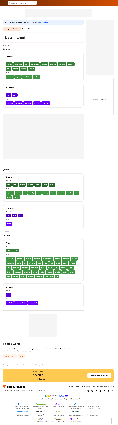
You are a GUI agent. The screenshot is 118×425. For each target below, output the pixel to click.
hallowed (19, 103)
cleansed (10, 103)
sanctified (45, 103)
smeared (61, 193)
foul (25, 193)
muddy (72, 263)
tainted (15, 68)
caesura (38, 375)
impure (18, 77)
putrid (43, 268)
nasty (39, 193)
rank (56, 268)
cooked (9, 64)
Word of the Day (38, 371)
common (10, 77)
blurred (28, 259)
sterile (9, 224)
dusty (19, 263)
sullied (23, 276)
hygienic (10, 303)
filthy (15, 185)
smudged (27, 272)
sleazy (53, 193)
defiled (74, 259)
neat (14, 215)
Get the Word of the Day (99, 375)
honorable (28, 103)
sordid (9, 197)
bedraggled (10, 259)
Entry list (70, 386)
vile (57, 276)
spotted (49, 272)
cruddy (18, 193)
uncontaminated (20, 303)
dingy (8, 185)
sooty (76, 193)
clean (8, 95)
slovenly (9, 272)
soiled (45, 185)
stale (8, 276)
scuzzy (45, 193)
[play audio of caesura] (34, 379)
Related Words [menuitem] (27, 29)
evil (25, 263)
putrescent (34, 268)
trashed (23, 68)
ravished (70, 64)
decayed (66, 259)
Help (93, 386)
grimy (58, 263)
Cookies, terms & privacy (105, 386)
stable (65, 272)
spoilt (8, 68)
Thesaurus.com (4, 3)
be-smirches (43, 22)
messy (38, 185)
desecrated (18, 64)
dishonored (35, 64)
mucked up (27, 77)
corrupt (57, 259)
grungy (30, 185)
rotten (63, 268)
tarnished (39, 276)
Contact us (86, 386)
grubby (22, 185)
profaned (62, 64)
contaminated (47, 259)
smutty (69, 193)
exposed (44, 64)
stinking (15, 276)
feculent (32, 263)
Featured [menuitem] (42, 3)
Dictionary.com (114, 3)
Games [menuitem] (50, 3)
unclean (36, 77)
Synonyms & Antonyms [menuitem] (12, 29)
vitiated (31, 68)
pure (14, 95)
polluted (53, 64)
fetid (39, 263)
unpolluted (33, 303)
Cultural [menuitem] (57, 3)
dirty (26, 64)
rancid (50, 268)
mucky (31, 193)
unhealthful (49, 276)
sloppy (70, 268)
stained (72, 272)
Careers (77, 386)
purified (36, 103)
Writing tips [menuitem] (66, 3)
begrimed (10, 193)
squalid (52, 185)
